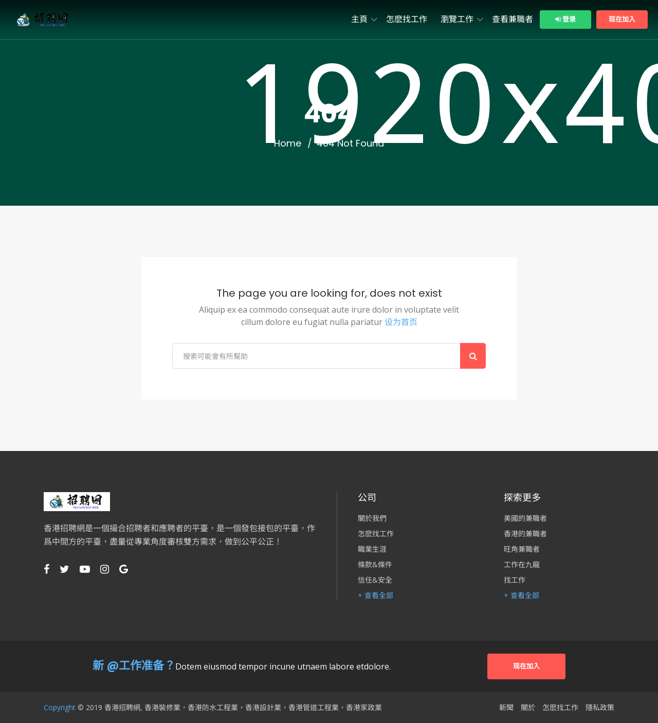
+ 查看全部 (375, 595)
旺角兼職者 (522, 549)
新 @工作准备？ (134, 666)
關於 (528, 707)
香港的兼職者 (525, 534)
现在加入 (622, 19)
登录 (565, 19)
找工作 (514, 580)
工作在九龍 (522, 565)
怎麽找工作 (406, 19)
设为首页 (401, 322)
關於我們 (372, 518)
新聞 (506, 707)
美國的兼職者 (525, 518)
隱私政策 (600, 707)
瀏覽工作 (457, 19)
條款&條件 (375, 565)
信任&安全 (375, 580)
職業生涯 (372, 549)
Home (287, 143)
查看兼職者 (512, 19)
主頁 (359, 19)
